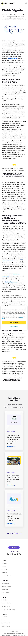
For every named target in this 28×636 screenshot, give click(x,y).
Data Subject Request (9, 633)
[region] (14, 318)
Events (3, 620)
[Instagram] (18, 554)
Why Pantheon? (6, 583)
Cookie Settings (14, 326)
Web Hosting (5, 589)
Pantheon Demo (6, 626)
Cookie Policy (20, 633)
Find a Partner (5, 600)
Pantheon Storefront (7, 576)
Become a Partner (6, 603)
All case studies (14, 533)
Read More (11, 446)
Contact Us (14, 547)
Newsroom (4, 572)
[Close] (25, 308)
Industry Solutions (6, 586)
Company (4, 563)
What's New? (5, 616)
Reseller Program (6, 606)
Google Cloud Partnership (8, 609)
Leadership (4, 569)
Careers (4, 566)
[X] (10, 554)
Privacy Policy (14, 631)
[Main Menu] (25, 3)
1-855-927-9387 (14, 551)
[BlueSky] (20, 554)
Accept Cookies (14, 322)
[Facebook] (8, 554)
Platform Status (6, 623)
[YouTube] (15, 554)
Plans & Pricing (5, 592)
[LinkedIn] (13, 554)
